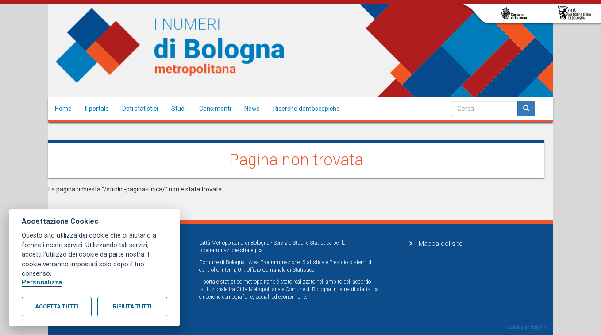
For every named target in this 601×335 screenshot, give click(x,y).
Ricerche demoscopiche (306, 108)
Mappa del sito (441, 244)
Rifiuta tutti (132, 306)
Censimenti (215, 108)
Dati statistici (140, 108)
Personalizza (42, 282)
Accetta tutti (56, 306)
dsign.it (538, 327)
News (252, 108)
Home (63, 108)
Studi (178, 108)
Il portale (97, 108)
